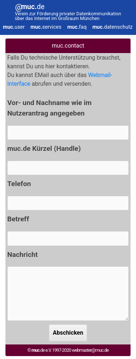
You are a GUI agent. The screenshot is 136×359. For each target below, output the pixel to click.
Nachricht (22, 254)
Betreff (18, 219)
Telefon (19, 184)
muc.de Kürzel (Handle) (44, 148)
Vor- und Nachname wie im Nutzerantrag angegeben (49, 107)
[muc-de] (68, 13)
